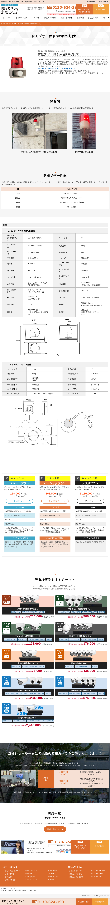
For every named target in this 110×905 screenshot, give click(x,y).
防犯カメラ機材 (50, 18)
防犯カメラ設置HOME (8, 23)
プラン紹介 (36, 18)
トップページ (6, 18)
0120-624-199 (66, 7)
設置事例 (80, 18)
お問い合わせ (103, 2)
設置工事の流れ (67, 18)
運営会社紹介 (91, 2)
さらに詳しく (19, 501)
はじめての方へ (22, 18)
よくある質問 (93, 18)
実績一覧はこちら (54, 829)
